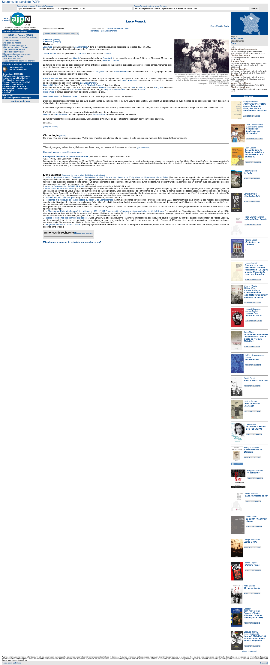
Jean (133, 87)
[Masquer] (57, 42)
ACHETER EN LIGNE (251, 116)
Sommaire (47, 40)
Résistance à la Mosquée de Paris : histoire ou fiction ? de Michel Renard (79, 200)
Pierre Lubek (251, 517)
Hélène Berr (251, 424)
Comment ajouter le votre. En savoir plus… (62, 152)
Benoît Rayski (250, 563)
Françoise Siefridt (250, 102)
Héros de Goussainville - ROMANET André (64, 186)
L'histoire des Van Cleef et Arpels (60, 197)
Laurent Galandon (252, 309)
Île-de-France (237, 38)
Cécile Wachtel (75, 89)
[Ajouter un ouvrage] (249, 651)
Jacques (107, 89)
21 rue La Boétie (252, 588)
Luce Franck (120, 89)
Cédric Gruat (249, 378)
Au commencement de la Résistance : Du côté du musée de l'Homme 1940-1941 (256, 337)
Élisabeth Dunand (109, 31)
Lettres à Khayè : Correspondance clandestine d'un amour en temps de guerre (255, 293)
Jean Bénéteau (81, 47)
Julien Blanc (249, 332)
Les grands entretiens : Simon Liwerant (63, 224)
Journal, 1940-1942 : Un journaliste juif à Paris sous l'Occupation (255, 638)
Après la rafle (250, 542)
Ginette (107, 53)
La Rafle (248, 173)
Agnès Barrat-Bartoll (254, 127)
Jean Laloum (250, 148)
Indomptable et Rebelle (255, 219)
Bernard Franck (100, 114)
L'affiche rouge (252, 565)
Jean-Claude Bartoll (254, 125)
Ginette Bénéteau (115, 28)
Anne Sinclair (249, 586)
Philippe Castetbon (255, 471)
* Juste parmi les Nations (11, 663)
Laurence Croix (251, 313)
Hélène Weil (105, 87)
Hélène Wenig (250, 288)
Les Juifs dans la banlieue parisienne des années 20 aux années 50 (254, 153)
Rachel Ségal (250, 240)
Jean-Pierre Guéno (252, 611)
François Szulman (251, 447)
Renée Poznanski (251, 634)
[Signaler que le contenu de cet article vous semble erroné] (72, 242)
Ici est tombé (253, 473)
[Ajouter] (62, 136)
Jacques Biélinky (251, 632)
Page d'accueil (6, 19)
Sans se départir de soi (256, 496)
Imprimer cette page (21, 101)
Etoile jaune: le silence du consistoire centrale (65, 156)
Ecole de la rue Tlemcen (252, 243)
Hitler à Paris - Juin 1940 (256, 380)
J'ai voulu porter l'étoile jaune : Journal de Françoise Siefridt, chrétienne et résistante (255, 107)
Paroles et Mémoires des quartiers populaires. (66, 218)
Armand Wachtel (121, 71)
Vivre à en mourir (253, 315)
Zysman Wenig (250, 286)
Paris (233, 43)
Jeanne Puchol (251, 311)
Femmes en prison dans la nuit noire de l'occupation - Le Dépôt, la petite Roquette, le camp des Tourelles (256, 269)
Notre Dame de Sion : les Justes (59, 188)
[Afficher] (56, 40)
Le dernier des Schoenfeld (253, 132)
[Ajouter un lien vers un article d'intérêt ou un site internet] (83, 175)
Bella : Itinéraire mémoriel (252, 404)
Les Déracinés (252, 359)
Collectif (247, 609)
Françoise (99, 71)
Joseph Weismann (252, 540)
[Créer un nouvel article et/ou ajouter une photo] (61, 33)
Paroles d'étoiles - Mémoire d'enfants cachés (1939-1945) (253, 615)
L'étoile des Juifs (252, 196)
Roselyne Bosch (250, 171)
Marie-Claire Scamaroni (254, 217)
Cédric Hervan (252, 129)
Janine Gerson (250, 401)
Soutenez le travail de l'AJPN (21, 1)
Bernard (141, 89)
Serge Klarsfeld (250, 194)
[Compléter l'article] (50, 127)
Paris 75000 (217, 26)
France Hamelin (251, 263)
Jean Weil (47, 47)
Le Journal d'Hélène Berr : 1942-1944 (256, 427)
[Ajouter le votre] (143, 148)
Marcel (142, 87)
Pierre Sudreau (251, 494)
